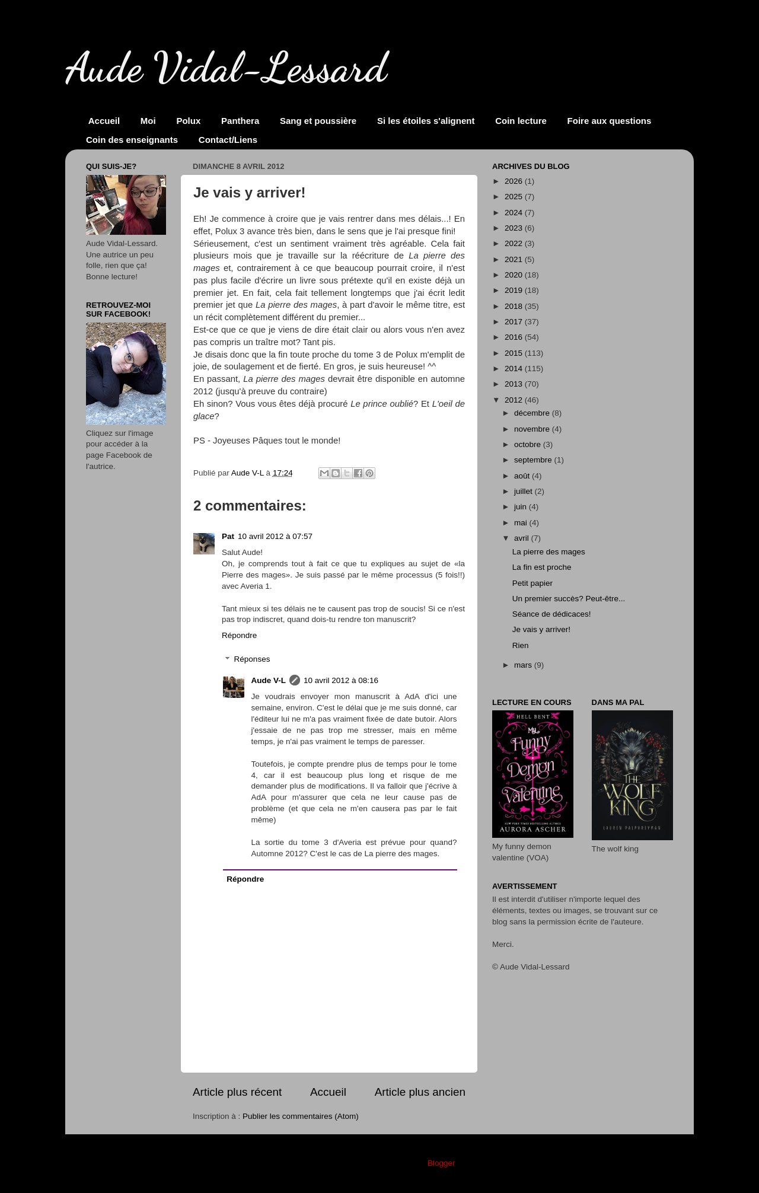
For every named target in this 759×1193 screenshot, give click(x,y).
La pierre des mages (548, 551)
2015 (515, 353)
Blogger (441, 1163)
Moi (148, 121)
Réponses (252, 659)
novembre (533, 429)
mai (522, 522)
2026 (515, 181)
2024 (515, 212)
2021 (515, 259)
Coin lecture (521, 121)
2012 (515, 399)
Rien (520, 645)
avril (522, 538)
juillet (524, 491)
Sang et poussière (318, 121)
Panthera (240, 121)
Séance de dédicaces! (551, 614)
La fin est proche (542, 567)
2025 (515, 196)
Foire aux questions (609, 121)
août (523, 475)
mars (524, 665)
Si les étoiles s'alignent (425, 121)
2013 (515, 383)
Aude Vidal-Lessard (226, 67)
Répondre (239, 635)
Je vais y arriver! (541, 629)
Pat (228, 536)
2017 (515, 321)
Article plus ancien (420, 1092)
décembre (533, 413)
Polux (188, 121)
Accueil (104, 121)
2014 (515, 368)
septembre (534, 459)
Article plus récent (237, 1092)
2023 (515, 228)
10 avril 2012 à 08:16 (341, 680)
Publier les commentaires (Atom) (301, 1116)
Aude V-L (268, 680)
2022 (515, 243)
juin (521, 506)
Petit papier (532, 583)
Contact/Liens (228, 140)
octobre (528, 444)
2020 (515, 274)
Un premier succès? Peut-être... (569, 598)
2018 (515, 306)
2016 (515, 337)
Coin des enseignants (132, 140)
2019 (515, 290)
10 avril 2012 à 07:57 (275, 536)
